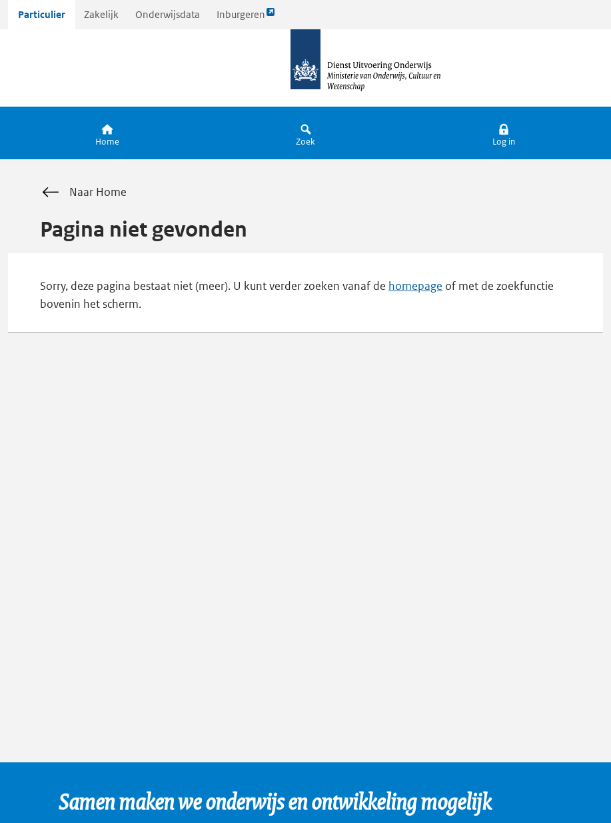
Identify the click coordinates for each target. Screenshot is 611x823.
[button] (503, 133)
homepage (415, 286)
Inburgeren (246, 17)
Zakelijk (101, 14)
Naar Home (83, 192)
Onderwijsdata (167, 14)
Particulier (41, 14)
